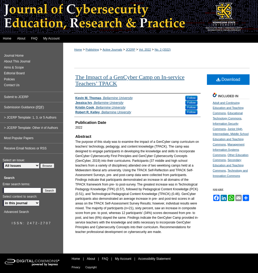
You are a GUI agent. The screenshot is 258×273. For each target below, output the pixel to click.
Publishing (92, 49)
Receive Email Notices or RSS (25, 148)
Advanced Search (16, 212)
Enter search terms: (16, 184)
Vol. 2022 (145, 49)
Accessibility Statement (154, 259)
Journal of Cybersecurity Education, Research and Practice (129, 17)
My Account (123, 259)
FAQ (105, 259)
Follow (191, 97)
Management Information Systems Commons (228, 150)
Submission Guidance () (24, 107)
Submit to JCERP (16, 97)
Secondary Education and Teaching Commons (228, 165)
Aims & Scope (14, 67)
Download (228, 79)
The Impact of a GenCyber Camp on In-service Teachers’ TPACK (130, 80)
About (91, 259)
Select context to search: (20, 196)
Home (78, 49)
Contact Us (11, 85)
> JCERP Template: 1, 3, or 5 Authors (30, 117)
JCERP (130, 49)
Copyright (91, 267)
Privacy (76, 267)
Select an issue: (14, 160)
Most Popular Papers (18, 138)
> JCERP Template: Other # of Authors (31, 128)
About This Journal (17, 61)
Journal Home (14, 55)
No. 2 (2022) (163, 49)
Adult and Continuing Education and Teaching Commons (228, 108)
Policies (9, 79)
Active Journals (112, 49)
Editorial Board (14, 73)
